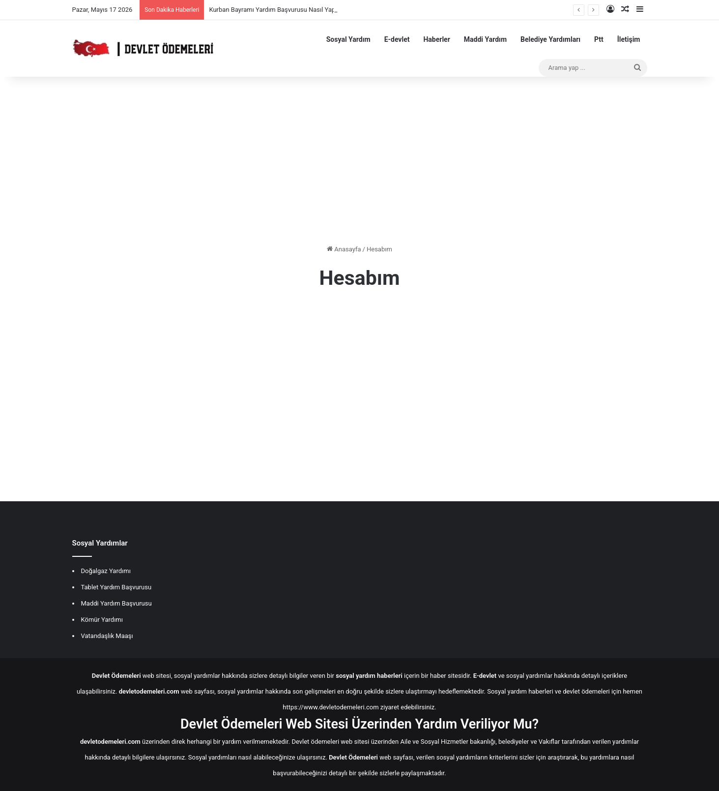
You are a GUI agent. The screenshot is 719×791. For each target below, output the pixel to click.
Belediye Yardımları (550, 39)
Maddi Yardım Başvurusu (116, 603)
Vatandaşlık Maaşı (107, 635)
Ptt (599, 39)
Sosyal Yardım (348, 39)
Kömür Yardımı (102, 619)
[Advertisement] (359, 160)
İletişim (628, 39)
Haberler (436, 39)
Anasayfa (344, 249)
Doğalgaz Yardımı (106, 571)
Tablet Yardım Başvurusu (116, 587)
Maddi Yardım (485, 39)
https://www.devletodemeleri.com (330, 707)
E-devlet (397, 39)
